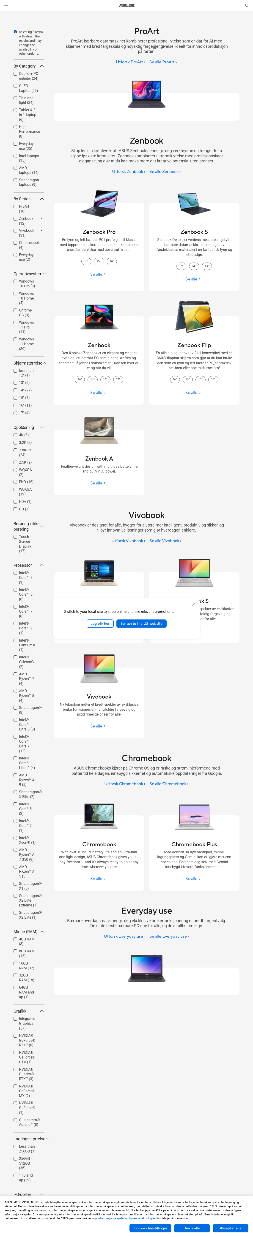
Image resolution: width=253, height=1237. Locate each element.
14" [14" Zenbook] (105, 379)
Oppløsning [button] (29, 427)
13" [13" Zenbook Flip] (213, 379)
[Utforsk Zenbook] (129, 172)
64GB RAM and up (26, 992)
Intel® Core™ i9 (26, 628)
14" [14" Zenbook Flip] (200, 379)
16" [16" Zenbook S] (181, 266)
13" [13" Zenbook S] (207, 266)
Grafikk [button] (29, 1011)
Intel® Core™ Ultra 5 (27, 725)
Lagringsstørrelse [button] (29, 1138)
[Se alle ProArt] (163, 62)
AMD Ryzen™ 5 (26, 696)
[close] (194, 604)
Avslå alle (192, 1228)
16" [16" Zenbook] (80, 379)
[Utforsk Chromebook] (125, 784)
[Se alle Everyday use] (169, 936)
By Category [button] (29, 66)
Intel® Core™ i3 (26, 578)
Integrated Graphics (27, 1023)
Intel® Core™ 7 (25, 826)
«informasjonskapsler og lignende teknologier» (126, 1218)
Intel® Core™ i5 (26, 595)
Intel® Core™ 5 (25, 809)
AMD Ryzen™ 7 (26, 679)
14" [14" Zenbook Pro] (112, 261)
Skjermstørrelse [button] (29, 363)
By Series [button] (29, 198)
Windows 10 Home (26, 298)
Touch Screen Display (25, 544)
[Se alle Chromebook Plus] (194, 879)
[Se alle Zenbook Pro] (99, 274)
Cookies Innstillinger (150, 1228)
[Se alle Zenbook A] (99, 483)
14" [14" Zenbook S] (194, 266)
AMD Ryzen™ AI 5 (27, 872)
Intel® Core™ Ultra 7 (24, 743)
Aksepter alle (231, 1228)
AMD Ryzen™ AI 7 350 (27, 855)
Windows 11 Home (26, 344)
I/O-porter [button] (29, 1194)
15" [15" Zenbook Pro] (99, 261)
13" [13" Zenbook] (118, 379)
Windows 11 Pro (26, 327)
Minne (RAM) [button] (29, 931)
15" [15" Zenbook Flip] (188, 379)
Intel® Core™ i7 (26, 611)
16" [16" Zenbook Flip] (175, 379)
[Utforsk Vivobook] (128, 541)
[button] (6, 5)
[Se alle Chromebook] (169, 784)
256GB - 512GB (25, 1163)
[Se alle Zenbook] (165, 172)
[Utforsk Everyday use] (125, 936)
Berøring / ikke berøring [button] (29, 526)
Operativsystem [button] (29, 273)
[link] (126, 5)
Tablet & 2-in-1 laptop (27, 115)
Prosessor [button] (29, 565)
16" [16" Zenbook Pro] (86, 261)
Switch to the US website (141, 623)
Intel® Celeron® (26, 662)
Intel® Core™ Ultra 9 (27, 763)
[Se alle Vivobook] (165, 541)
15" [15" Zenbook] (93, 379)
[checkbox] (29, 115)
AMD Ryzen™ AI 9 (27, 780)
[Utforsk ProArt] (131, 62)
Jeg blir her (100, 623)
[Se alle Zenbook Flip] (194, 392)
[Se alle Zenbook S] (194, 279)
